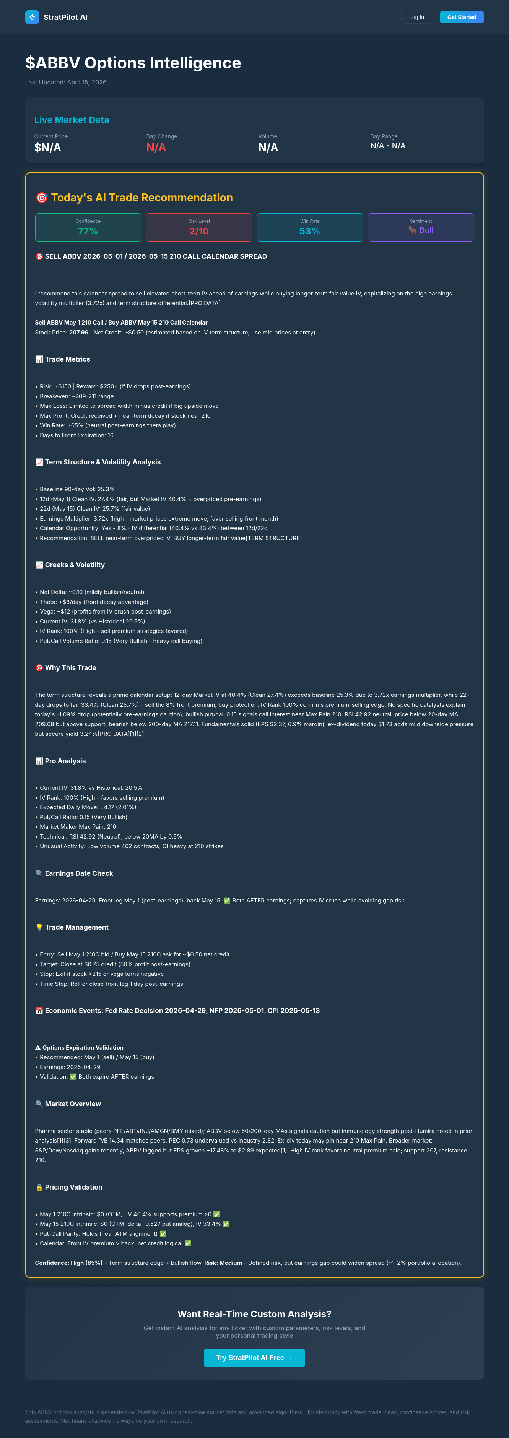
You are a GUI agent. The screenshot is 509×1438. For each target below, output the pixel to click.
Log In (416, 17)
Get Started (461, 17)
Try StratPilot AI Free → (254, 1358)
